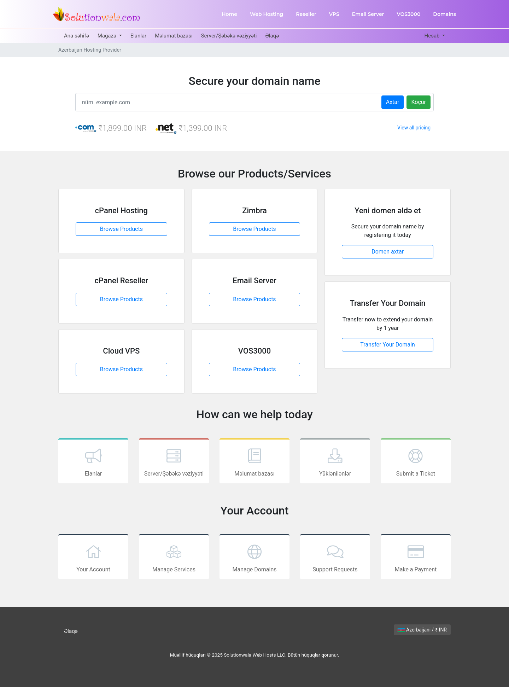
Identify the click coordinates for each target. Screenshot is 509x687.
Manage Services (174, 557)
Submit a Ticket (416, 462)
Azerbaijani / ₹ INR (422, 630)
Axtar (392, 102)
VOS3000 (408, 14)
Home (229, 14)
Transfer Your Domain (387, 344)
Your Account (93, 557)
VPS (334, 14)
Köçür (418, 102)
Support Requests (335, 557)
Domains (444, 14)
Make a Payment (416, 557)
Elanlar (138, 36)
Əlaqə (272, 36)
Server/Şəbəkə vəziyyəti (229, 36)
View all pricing (414, 127)
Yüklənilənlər (335, 462)
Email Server (368, 14)
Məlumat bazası (174, 36)
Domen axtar (387, 251)
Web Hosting (266, 14)
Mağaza (108, 36)
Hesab (432, 36)
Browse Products (121, 229)
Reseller (306, 14)
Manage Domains (254, 557)
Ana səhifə (76, 36)
